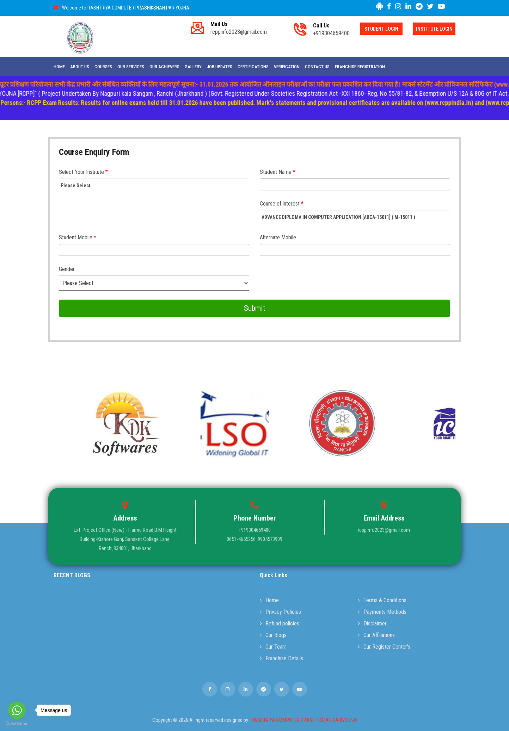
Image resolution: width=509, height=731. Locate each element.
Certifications (253, 66)
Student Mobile (77, 237)
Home (59, 66)
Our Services (130, 66)
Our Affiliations (376, 635)
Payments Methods (382, 612)
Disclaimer (372, 623)
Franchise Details (281, 658)
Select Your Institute (83, 172)
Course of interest (281, 203)
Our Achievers (164, 66)
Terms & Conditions (382, 600)
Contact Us (317, 66)
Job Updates (219, 66)
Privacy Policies (280, 612)
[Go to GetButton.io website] (17, 723)
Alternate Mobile (278, 237)
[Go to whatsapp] (17, 710)
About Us (79, 66)
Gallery (193, 66)
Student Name (277, 172)
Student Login (381, 29)
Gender (67, 269)
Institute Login (434, 29)
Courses (103, 66)
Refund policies (279, 623)
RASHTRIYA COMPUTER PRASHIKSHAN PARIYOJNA (304, 720)
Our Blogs (273, 635)
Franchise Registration (360, 66)
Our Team (273, 646)
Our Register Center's (384, 646)
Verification (287, 66)
